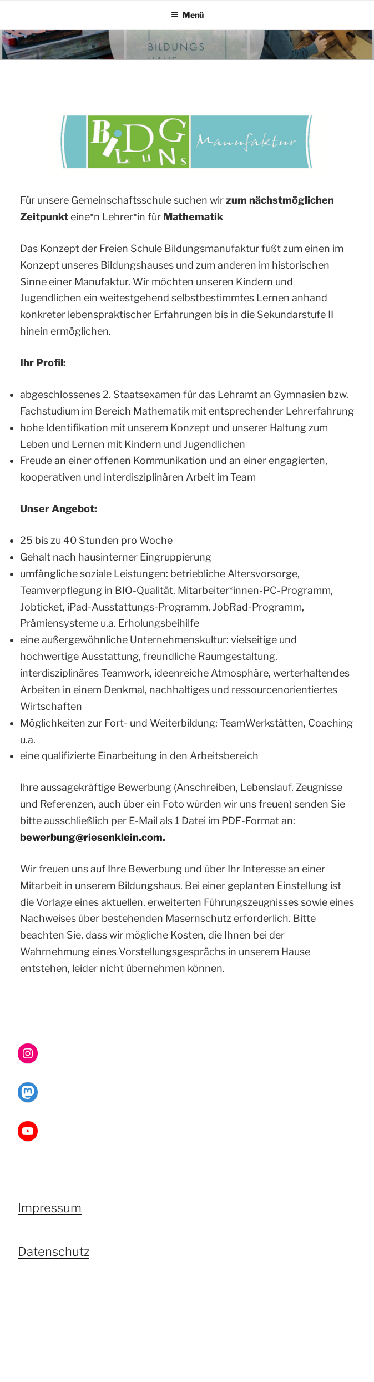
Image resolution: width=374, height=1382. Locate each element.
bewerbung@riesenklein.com (91, 837)
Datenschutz (53, 1251)
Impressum (50, 1208)
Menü (187, 14)
